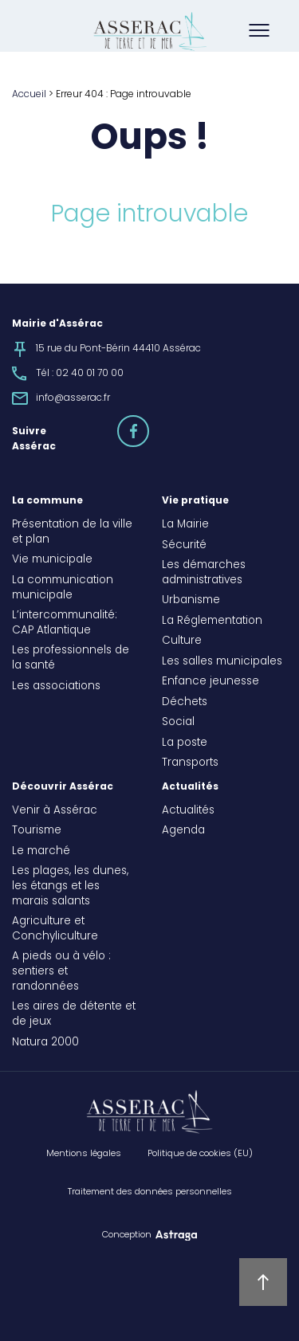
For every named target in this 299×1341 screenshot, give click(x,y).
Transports (190, 763)
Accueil (29, 95)
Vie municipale (52, 560)
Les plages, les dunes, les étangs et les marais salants (70, 887)
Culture (182, 641)
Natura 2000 (45, 1043)
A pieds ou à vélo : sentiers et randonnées (61, 972)
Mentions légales (83, 1154)
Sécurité (184, 546)
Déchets (184, 703)
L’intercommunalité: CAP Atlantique (64, 623)
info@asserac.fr (73, 398)
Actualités (190, 787)
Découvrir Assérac (62, 787)
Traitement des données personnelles (150, 1192)
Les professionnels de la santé (70, 658)
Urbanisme (191, 601)
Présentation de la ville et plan (72, 532)
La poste (184, 743)
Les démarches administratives (204, 573)
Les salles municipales (222, 662)
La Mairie (185, 525)
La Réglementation (212, 621)
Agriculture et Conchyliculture (55, 929)
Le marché (41, 852)
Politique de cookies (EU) (200, 1154)
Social (178, 722)
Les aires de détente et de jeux (74, 1014)
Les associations (56, 687)
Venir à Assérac (54, 811)
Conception (126, 1235)
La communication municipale (62, 588)
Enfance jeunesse (210, 682)
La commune (47, 501)
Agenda (183, 831)
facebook (148, 424)
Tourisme (36, 831)
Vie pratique (195, 501)
